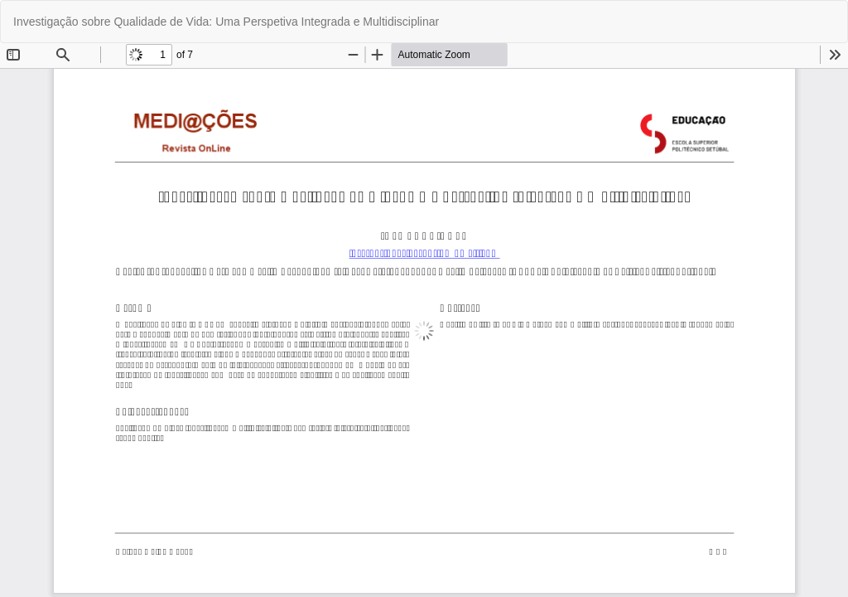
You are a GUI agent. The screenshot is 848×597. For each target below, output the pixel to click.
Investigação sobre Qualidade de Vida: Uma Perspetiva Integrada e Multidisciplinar (226, 21)
